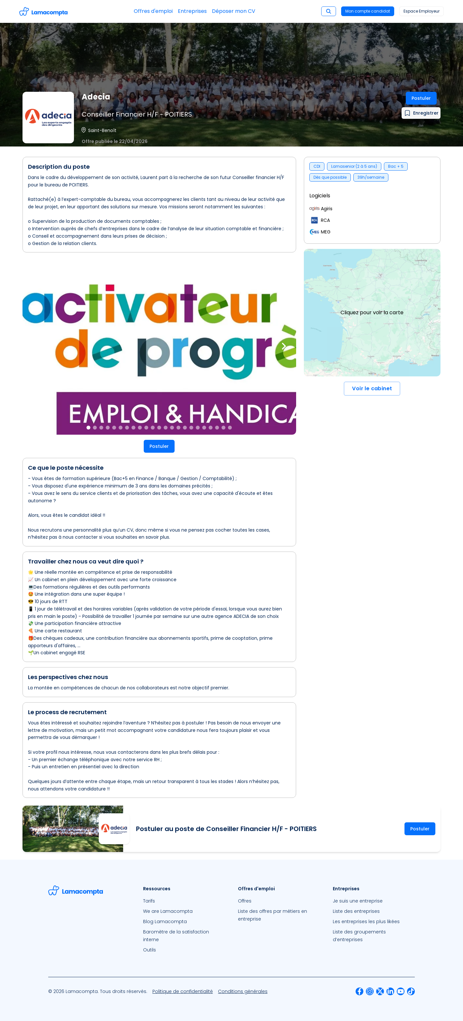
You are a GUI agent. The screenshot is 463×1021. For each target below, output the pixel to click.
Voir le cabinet (372, 388)
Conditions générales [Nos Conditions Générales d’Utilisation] (243, 991)
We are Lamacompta (168, 911)
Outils (149, 950)
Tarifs (149, 901)
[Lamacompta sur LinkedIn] (390, 991)
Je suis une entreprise (358, 901)
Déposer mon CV (233, 11)
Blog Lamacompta (165, 921)
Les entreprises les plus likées (366, 921)
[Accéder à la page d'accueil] (43, 11)
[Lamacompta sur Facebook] (359, 991)
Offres (244, 901)
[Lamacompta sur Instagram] (370, 991)
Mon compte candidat (367, 11)
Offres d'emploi (153, 11)
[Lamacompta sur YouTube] (400, 991)
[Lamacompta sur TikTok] (411, 991)
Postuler (421, 98)
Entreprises (192, 11)
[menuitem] (184, 901)
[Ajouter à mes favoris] (421, 113)
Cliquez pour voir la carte (372, 312)
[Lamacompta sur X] (380, 991)
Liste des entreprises (356, 911)
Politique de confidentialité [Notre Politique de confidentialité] (182, 991)
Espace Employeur (422, 11)
